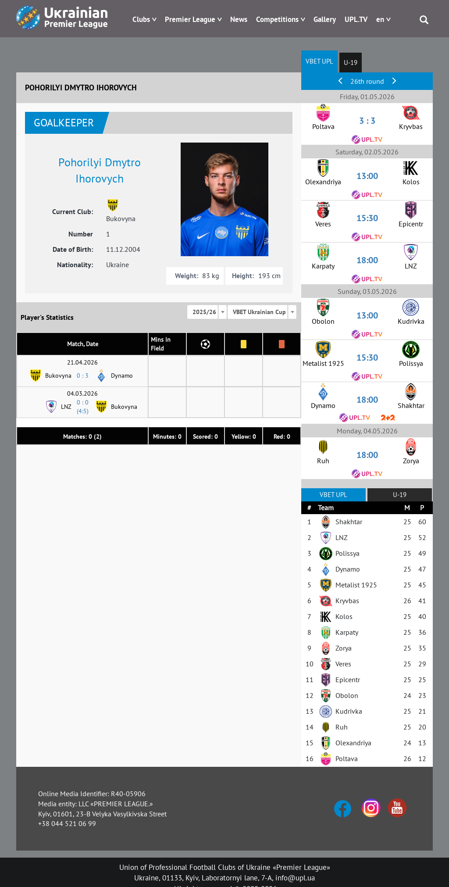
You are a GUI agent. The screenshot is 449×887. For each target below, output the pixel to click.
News (238, 19)
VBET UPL (319, 61)
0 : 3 (83, 375)
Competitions (277, 19)
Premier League (190, 19)
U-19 (350, 62)
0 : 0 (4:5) (83, 406)
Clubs (141, 19)
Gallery (325, 19)
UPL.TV (356, 19)
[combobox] (207, 311)
